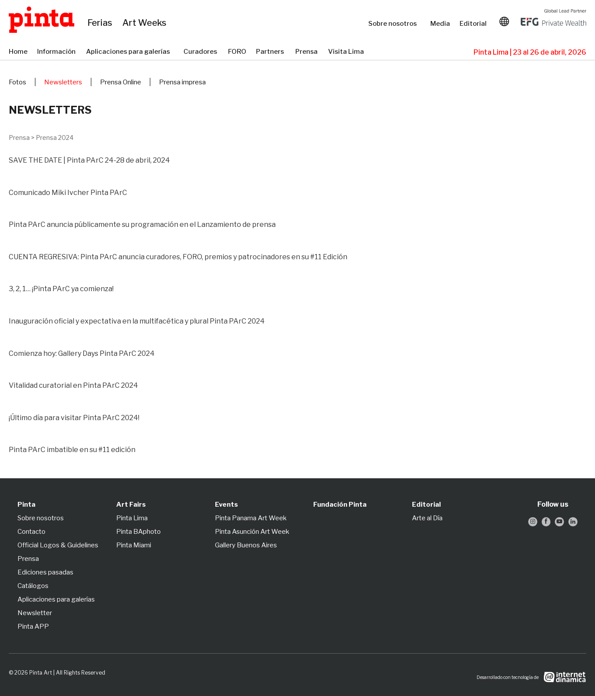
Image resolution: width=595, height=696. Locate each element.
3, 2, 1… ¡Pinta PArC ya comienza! (61, 289)
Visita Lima (346, 52)
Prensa (307, 52)
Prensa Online (120, 82)
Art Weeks (145, 23)
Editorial (474, 24)
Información (57, 52)
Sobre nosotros (395, 24)
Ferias (100, 23)
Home (18, 52)
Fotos (17, 82)
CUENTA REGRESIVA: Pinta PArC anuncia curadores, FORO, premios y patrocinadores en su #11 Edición (178, 257)
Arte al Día (427, 518)
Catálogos (32, 586)
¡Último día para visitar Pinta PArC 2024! (74, 418)
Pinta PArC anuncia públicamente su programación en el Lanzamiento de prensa (142, 224)
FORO (237, 52)
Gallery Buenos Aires (246, 545)
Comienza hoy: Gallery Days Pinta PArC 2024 (82, 353)
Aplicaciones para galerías (130, 52)
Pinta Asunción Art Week (252, 532)
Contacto (31, 532)
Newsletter (34, 613)
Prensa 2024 (54, 137)
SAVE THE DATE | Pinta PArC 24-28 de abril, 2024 (89, 160)
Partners (271, 52)
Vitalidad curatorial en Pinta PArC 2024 (73, 385)
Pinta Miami (133, 545)
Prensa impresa (182, 82)
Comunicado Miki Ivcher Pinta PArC (68, 192)
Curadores (201, 52)
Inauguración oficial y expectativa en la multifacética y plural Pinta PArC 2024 (137, 321)
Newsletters (63, 82)
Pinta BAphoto (138, 532)
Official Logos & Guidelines (57, 545)
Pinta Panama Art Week (251, 518)
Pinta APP (33, 626)
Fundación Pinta (340, 504)
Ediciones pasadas (45, 572)
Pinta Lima (132, 518)
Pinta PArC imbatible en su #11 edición (72, 449)
